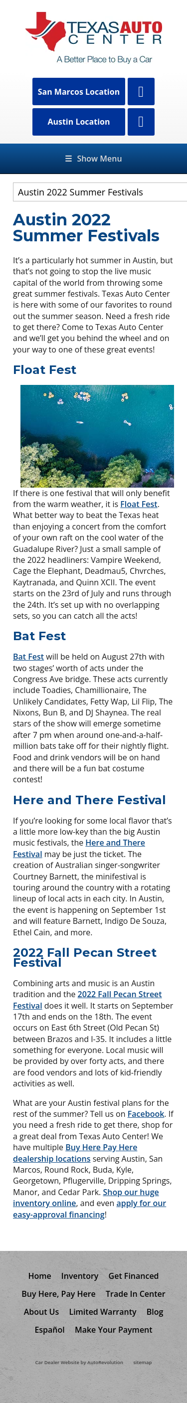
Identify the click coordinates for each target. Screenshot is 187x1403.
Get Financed (134, 1275)
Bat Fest (28, 656)
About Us (41, 1311)
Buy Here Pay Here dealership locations (75, 1153)
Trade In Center (136, 1293)
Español (49, 1329)
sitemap (142, 1362)
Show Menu (93, 158)
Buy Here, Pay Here (58, 1293)
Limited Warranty (102, 1311)
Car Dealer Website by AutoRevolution (79, 1362)
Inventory (80, 1275)
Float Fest (138, 504)
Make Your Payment (114, 1329)
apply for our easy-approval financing (89, 1209)
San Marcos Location (79, 91)
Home (39, 1275)
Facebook (146, 1113)
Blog (155, 1311)
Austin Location (78, 121)
